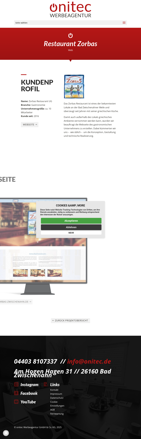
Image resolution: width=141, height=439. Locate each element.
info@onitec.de (89, 361)
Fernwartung (57, 413)
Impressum (56, 393)
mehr (71, 233)
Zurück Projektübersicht (71, 320)
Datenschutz (56, 397)
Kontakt (54, 389)
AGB (52, 409)
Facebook (29, 393)
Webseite (28, 139)
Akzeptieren (71, 220)
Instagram (29, 384)
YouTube (28, 401)
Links (54, 384)
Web (70, 50)
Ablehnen (71, 227)
